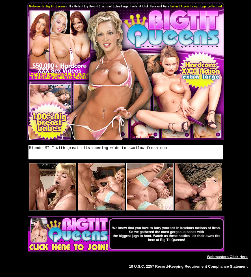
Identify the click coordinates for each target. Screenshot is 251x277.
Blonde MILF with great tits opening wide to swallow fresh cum (125, 153)
